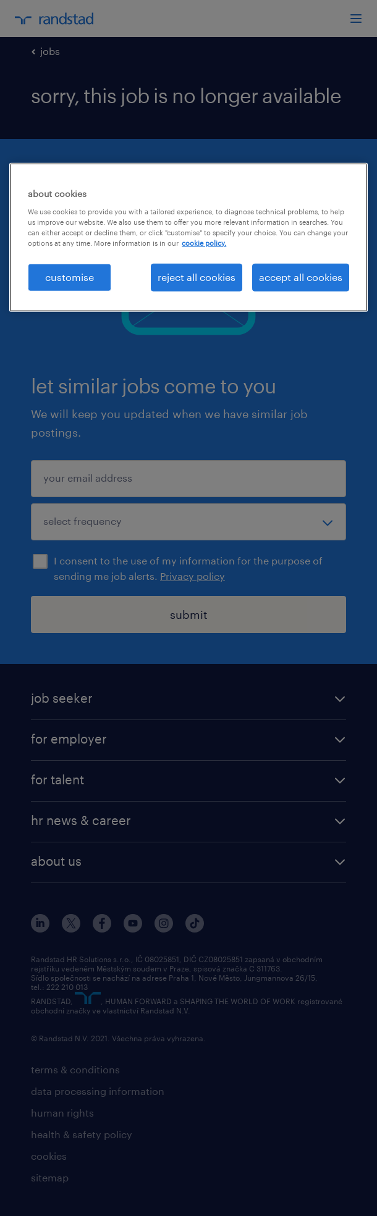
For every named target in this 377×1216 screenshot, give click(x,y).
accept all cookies (300, 277)
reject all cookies (196, 277)
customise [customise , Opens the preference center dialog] (69, 277)
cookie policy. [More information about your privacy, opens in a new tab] (204, 243)
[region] (188, 237)
